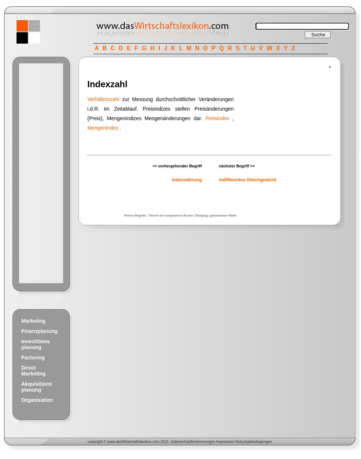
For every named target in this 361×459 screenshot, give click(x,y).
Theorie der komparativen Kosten (171, 215)
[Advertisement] (41, 173)
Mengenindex (102, 128)
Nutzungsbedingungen (253, 442)
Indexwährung (187, 179)
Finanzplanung (39, 331)
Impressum (225, 442)
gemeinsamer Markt (223, 215)
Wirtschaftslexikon (137, 442)
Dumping (201, 215)
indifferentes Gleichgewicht (248, 179)
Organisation (37, 400)
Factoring (33, 357)
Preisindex (217, 118)
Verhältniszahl (103, 99)
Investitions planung (35, 344)
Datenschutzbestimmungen (193, 442)
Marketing (33, 321)
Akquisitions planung (36, 387)
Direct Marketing (33, 371)
